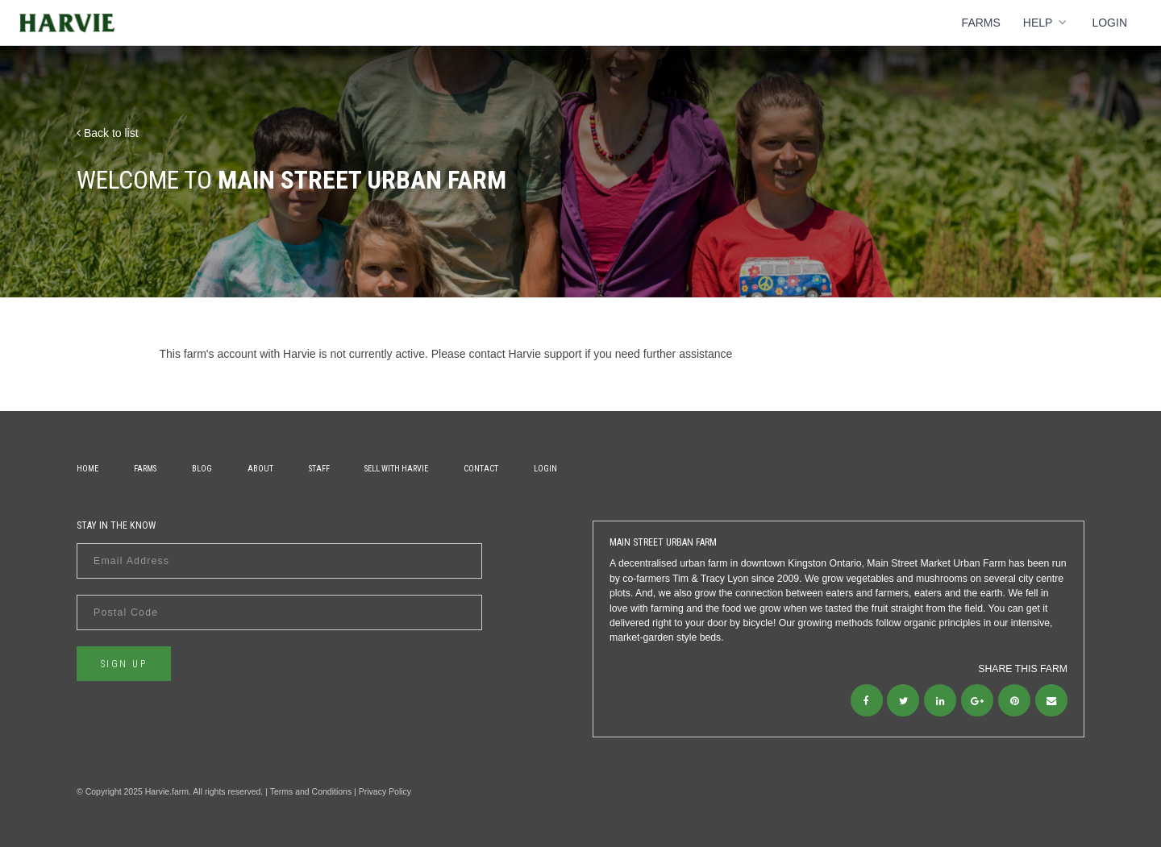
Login (1109, 22)
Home (87, 468)
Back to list (108, 133)
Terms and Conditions (311, 791)
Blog (202, 468)
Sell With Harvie (396, 468)
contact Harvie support (524, 353)
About (260, 468)
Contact (481, 468)
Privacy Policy (385, 791)
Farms (981, 22)
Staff (319, 468)
